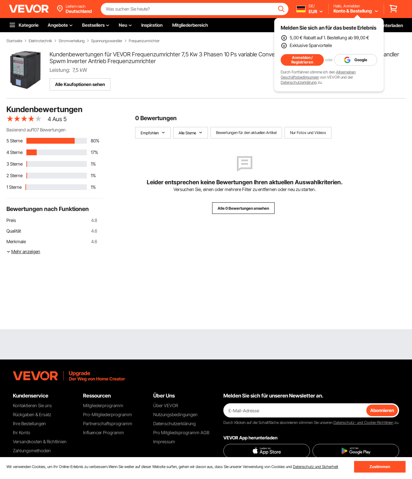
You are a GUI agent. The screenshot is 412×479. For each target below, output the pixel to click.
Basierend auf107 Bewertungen (36, 129)
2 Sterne (14, 175)
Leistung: (60, 70)
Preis (11, 220)
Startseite (14, 41)
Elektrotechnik (40, 41)
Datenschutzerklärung (299, 82)
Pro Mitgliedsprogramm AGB (181, 432)
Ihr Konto (21, 432)
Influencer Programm (103, 432)
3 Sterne (14, 164)
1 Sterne (14, 187)
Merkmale (16, 241)
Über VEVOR (165, 405)
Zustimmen (380, 466)
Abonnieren (382, 410)
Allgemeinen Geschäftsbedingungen (318, 75)
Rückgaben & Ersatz (32, 414)
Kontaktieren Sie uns (32, 405)
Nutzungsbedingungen (175, 414)
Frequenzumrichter (144, 41)
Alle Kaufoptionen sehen (80, 84)
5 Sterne (14, 140)
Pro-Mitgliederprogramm (107, 414)
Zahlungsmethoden (32, 450)
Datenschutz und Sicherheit (315, 466)
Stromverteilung (72, 41)
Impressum (164, 441)
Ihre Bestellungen (29, 423)
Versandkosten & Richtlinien (40, 441)
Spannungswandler (106, 41)
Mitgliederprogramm (103, 405)
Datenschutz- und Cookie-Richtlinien (363, 422)
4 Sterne (14, 152)
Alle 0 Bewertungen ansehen (243, 208)
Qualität (13, 231)
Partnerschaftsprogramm (107, 423)
